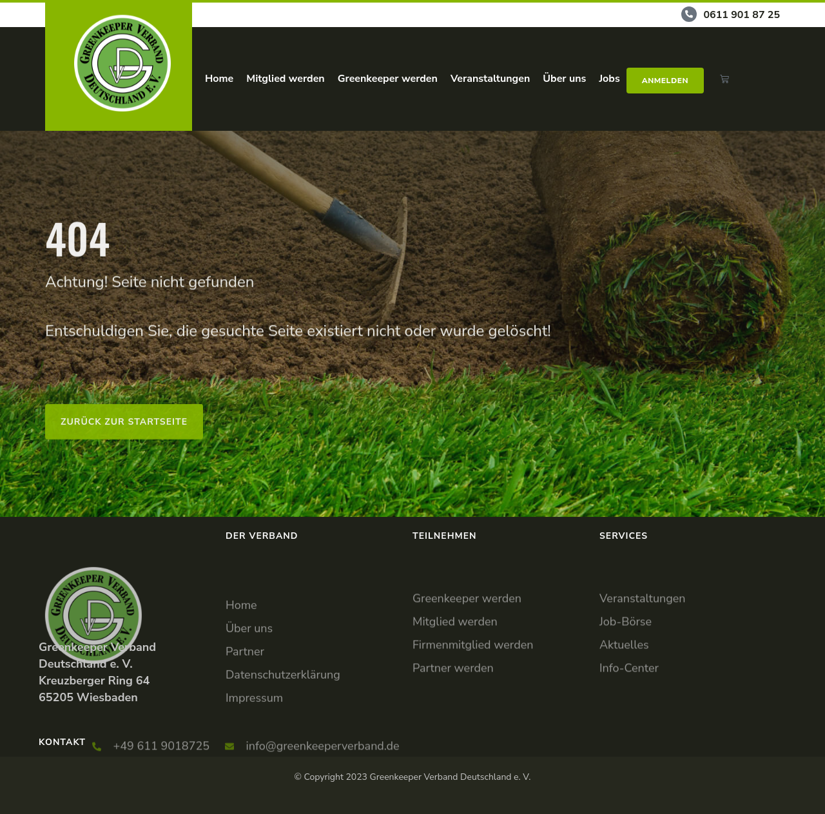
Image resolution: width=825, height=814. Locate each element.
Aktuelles (624, 681)
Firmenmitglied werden (472, 681)
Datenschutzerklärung (283, 720)
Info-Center (629, 704)
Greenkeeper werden (388, 79)
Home (219, 79)
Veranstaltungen (490, 79)
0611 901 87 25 (741, 15)
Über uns (564, 79)
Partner (245, 696)
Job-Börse (625, 658)
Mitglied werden (285, 79)
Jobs (609, 79)
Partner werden (453, 704)
